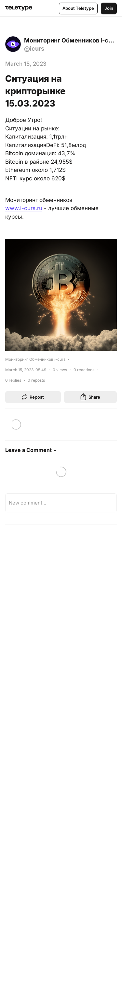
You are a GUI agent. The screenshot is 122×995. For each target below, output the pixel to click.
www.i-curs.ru (23, 208)
